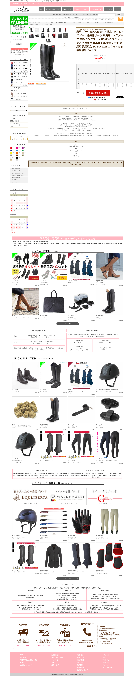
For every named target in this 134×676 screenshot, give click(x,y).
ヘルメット (105, 655)
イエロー (13, 152)
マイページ (109, 9)
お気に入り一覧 (79, 19)
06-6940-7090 (92, 646)
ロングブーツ (47, 22)
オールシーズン (19, 136)
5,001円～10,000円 (14, 123)
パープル (25, 147)
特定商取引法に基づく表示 (18, 173)
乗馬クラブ (55, 665)
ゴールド (13, 159)
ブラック (19, 157)
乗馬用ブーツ (40, 22)
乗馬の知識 (80, 660)
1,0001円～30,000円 (15, 125)
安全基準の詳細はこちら (19, 51)
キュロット (105, 662)
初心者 (95, 14)
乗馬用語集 (80, 667)
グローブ (105, 665)
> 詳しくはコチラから (23, 645)
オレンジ (19, 152)
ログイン (95, 19)
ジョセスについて (16, 170)
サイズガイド (15, 179)
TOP (41, 9)
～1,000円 (12, 118)
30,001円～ (13, 126)
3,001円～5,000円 (14, 121)
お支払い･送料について (53, 9)
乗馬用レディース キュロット (73, 14)
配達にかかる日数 (16, 168)
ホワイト (13, 157)
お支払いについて (26, 665)
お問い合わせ (67, 9)
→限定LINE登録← (96, 9)
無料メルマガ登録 (57, 657)
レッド (13, 147)
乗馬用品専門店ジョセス (65, 674)
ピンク (19, 147)
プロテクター (106, 660)
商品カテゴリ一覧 (32, 22)
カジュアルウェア (108, 667)
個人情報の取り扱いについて (18, 175)
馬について (80, 662)
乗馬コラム (80, 657)
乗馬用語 (80, 665)
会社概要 (23, 657)
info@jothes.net (108, 643)
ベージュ (25, 152)
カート (118, 9)
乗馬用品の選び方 (16, 177)
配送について (24, 662)
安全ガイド (14, 182)
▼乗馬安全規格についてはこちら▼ (30, 609)
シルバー (19, 159)
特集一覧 (80, 655)
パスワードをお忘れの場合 (107, 19)
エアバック (87, 14)
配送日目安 (55, 655)
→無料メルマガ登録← (81, 9)
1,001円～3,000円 (14, 120)
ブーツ (104, 657)
